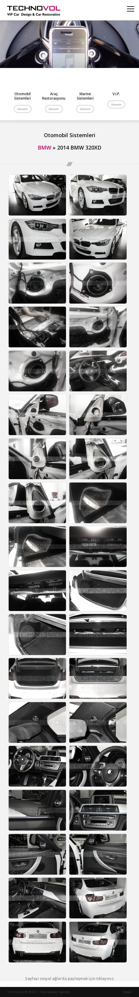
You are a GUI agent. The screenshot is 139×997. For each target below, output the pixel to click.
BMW (44, 147)
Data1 (127, 992)
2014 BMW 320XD (79, 147)
